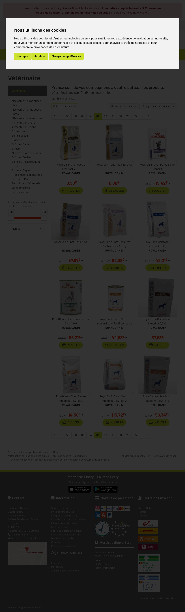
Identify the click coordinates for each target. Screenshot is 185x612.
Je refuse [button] (39, 56)
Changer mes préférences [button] (66, 56)
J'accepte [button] (22, 56)
